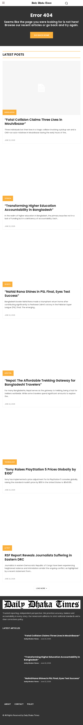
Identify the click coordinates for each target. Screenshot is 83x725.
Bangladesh (9, 112)
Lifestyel (8, 373)
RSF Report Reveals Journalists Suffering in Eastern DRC (38, 557)
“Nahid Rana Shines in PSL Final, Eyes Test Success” (37, 293)
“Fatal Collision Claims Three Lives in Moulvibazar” (33, 122)
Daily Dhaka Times (31, 639)
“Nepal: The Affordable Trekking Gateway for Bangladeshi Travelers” (40, 382)
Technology (10, 462)
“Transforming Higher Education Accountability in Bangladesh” (30, 208)
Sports (7, 284)
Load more (41, 588)
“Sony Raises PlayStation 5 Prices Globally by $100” (40, 471)
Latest (7, 548)
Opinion (8, 198)
